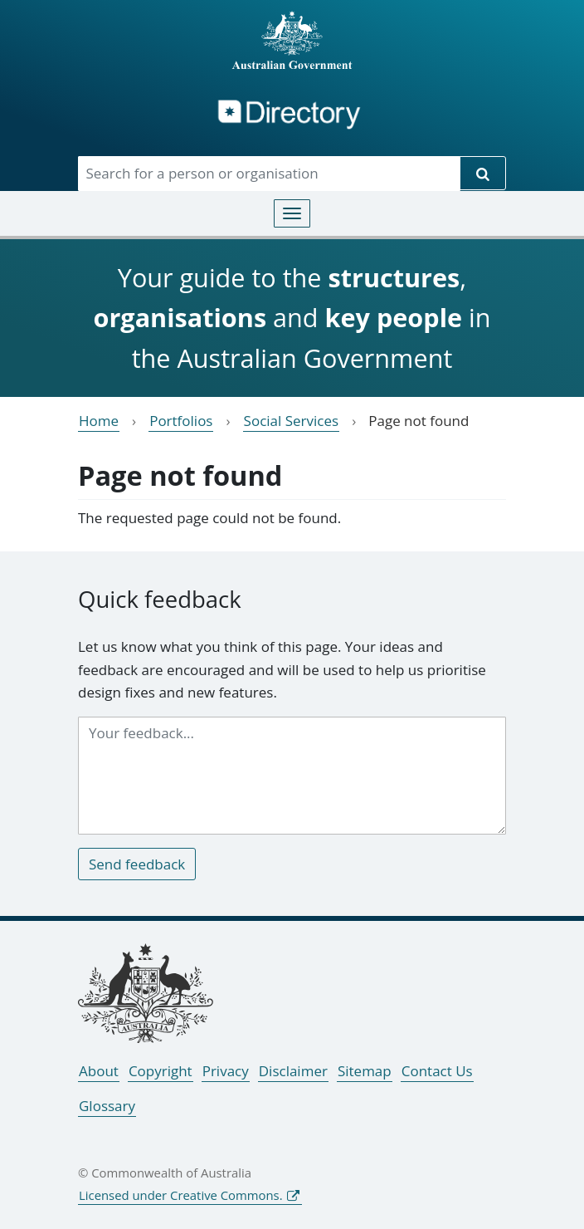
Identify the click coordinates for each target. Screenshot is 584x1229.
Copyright (160, 1070)
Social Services (291, 420)
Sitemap (365, 1070)
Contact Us (437, 1070)
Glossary (107, 1105)
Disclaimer (293, 1070)
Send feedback (137, 864)
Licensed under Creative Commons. (181, 1195)
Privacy (225, 1070)
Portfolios (180, 420)
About (99, 1070)
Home (99, 420)
